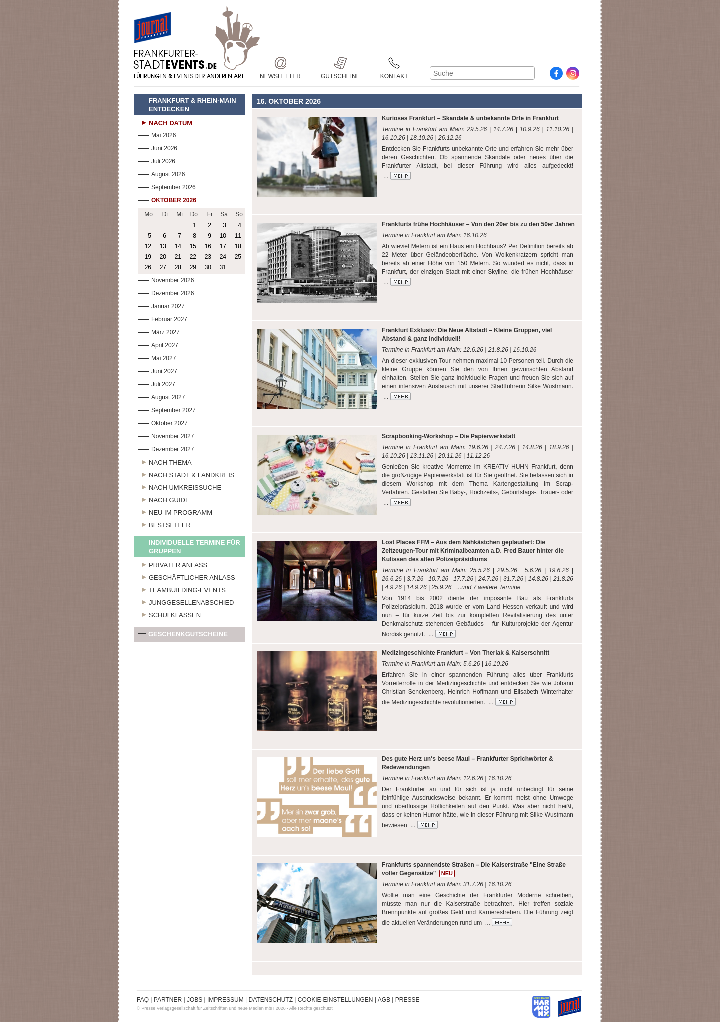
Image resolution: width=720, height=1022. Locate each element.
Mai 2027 (157, 357)
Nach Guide (164, 499)
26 (148, 267)
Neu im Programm (175, 511)
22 (193, 257)
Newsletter (280, 63)
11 (238, 236)
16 (208, 246)
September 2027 (167, 409)
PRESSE (408, 1000)
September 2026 (167, 186)
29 (193, 267)
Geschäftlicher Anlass (187, 577)
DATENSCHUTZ (271, 1000)
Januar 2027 (161, 305)
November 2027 (166, 435)
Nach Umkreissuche (180, 487)
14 (178, 246)
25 (238, 257)
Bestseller (164, 524)
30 (208, 267)
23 (208, 257)
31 (223, 267)
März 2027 (159, 331)
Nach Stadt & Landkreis (186, 474)
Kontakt (394, 63)
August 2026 (161, 173)
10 (223, 236)
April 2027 (158, 344)
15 (193, 246)
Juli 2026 (157, 160)
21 (178, 257)
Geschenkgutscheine (183, 636)
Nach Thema (165, 461)
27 (163, 267)
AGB (384, 1000)
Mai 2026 (157, 134)
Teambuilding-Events (182, 589)
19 (148, 257)
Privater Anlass (173, 564)
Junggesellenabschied (186, 601)
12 (148, 246)
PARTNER (168, 1000)
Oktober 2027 (163, 422)
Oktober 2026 (167, 199)
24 (223, 257)
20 (163, 257)
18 (238, 246)
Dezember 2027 (166, 448)
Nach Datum (165, 122)
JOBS (194, 1000)
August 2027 (161, 396)
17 (223, 246)
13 (163, 246)
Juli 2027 (157, 383)
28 (178, 267)
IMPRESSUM (226, 1000)
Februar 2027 (163, 318)
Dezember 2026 (166, 292)
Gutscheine (340, 63)
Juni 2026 (158, 147)
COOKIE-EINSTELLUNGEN (336, 1000)
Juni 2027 (158, 370)
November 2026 (166, 279)
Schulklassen (169, 614)
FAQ (143, 1000)
